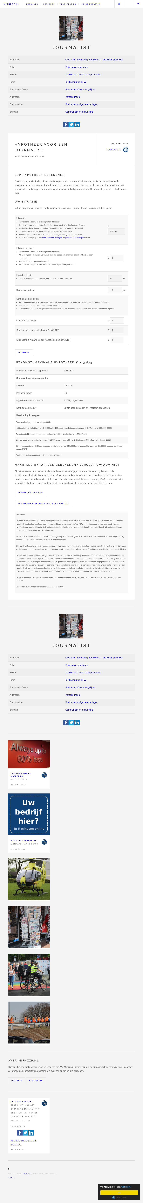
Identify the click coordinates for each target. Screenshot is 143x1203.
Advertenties (68, 4)
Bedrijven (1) (94, 59)
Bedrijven (32, 4)
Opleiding (107, 59)
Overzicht (70, 59)
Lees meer (16, 1080)
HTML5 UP (27, 1173)
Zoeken (128, 4)
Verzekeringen (72, 97)
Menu (138, 4)
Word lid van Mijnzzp (24, 841)
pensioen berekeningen (74, 238)
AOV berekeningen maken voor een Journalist (43, 504)
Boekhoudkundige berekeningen (81, 104)
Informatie (82, 59)
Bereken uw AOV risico (30, 493)
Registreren (35, 1080)
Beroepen (49, 4)
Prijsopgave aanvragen (76, 67)
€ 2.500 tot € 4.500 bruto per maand (83, 74)
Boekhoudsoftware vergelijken (80, 89)
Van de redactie (90, 4)
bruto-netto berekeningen (52, 238)
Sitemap (11, 1178)
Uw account (119, 4)
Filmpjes (118, 59)
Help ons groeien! (22, 1102)
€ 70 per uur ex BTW (75, 82)
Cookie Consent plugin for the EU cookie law (119, 1197)
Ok (119, 1192)
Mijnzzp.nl (11, 4)
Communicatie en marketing (79, 112)
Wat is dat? (128, 1186)
